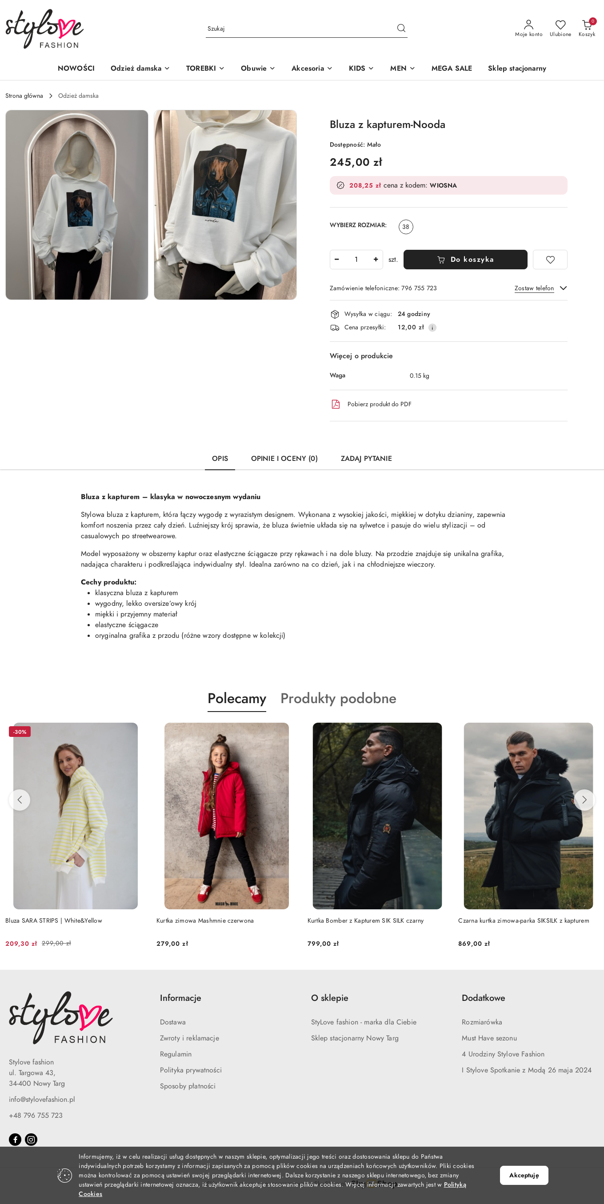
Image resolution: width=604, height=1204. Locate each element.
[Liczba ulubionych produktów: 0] (560, 29)
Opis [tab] (220, 459)
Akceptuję (524, 1175)
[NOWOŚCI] (76, 69)
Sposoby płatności (188, 1086)
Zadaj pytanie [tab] (366, 459)
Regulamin (176, 1054)
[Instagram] (31, 1139)
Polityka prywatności (191, 1070)
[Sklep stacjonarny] (517, 69)
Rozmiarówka (482, 1022)
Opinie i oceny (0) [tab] (284, 459)
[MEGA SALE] (452, 69)
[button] (140, 69)
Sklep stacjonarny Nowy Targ (355, 1038)
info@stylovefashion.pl (42, 1099)
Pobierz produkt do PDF (371, 404)
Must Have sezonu (489, 1038)
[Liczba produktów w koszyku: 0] (587, 29)
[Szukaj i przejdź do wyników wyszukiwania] (401, 29)
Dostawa (173, 1022)
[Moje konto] (529, 29)
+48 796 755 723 (36, 1115)
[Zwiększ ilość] (376, 259)
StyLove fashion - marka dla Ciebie (363, 1022)
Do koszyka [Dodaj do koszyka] (465, 259)
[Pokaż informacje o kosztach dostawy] (432, 327)
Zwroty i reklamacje (189, 1038)
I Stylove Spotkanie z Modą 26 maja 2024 (527, 1070)
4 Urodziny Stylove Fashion (503, 1054)
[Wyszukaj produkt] (307, 29)
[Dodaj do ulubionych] (550, 259)
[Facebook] (15, 1139)
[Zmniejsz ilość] (337, 259)
